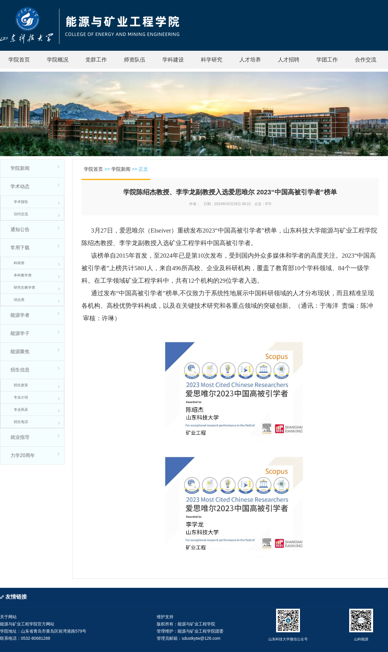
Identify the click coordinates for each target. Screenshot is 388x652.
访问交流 (21, 214)
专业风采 (21, 410)
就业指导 (20, 437)
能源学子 (20, 333)
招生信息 (20, 369)
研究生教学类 (24, 287)
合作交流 (365, 60)
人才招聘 (288, 60)
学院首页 (19, 60)
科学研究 (211, 60)
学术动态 (20, 186)
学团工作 (327, 60)
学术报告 (21, 202)
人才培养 (250, 60)
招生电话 (21, 422)
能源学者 (20, 315)
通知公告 (20, 229)
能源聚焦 (20, 351)
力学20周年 (22, 455)
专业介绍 (21, 397)
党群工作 (96, 60)
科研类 (19, 263)
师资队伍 (134, 60)
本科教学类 (23, 275)
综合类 (19, 300)
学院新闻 (20, 168)
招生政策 (21, 385)
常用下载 (20, 247)
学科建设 (173, 60)
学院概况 (57, 60)
